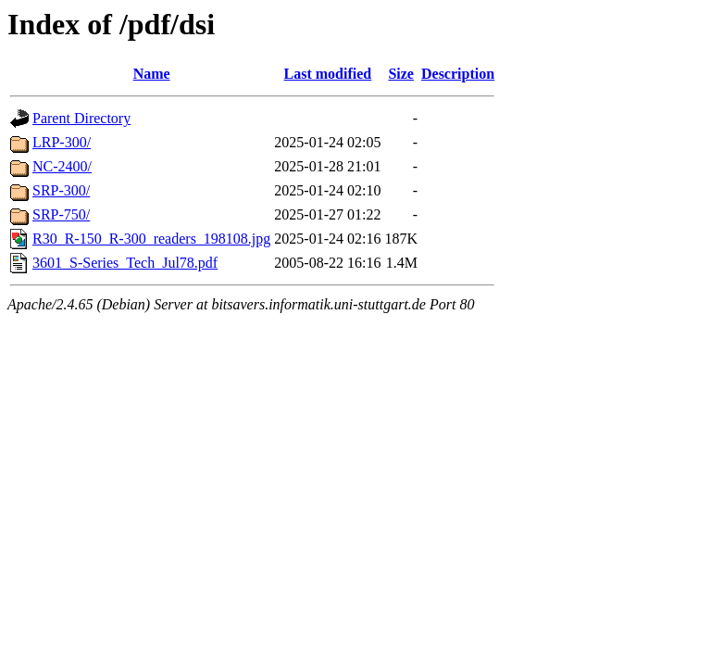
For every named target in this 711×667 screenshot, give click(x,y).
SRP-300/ (61, 190)
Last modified (328, 74)
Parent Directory (81, 118)
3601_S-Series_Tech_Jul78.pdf (125, 263)
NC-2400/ (62, 166)
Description (457, 74)
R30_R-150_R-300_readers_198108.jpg (151, 238)
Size (401, 74)
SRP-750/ (61, 214)
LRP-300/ (61, 142)
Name (151, 74)
